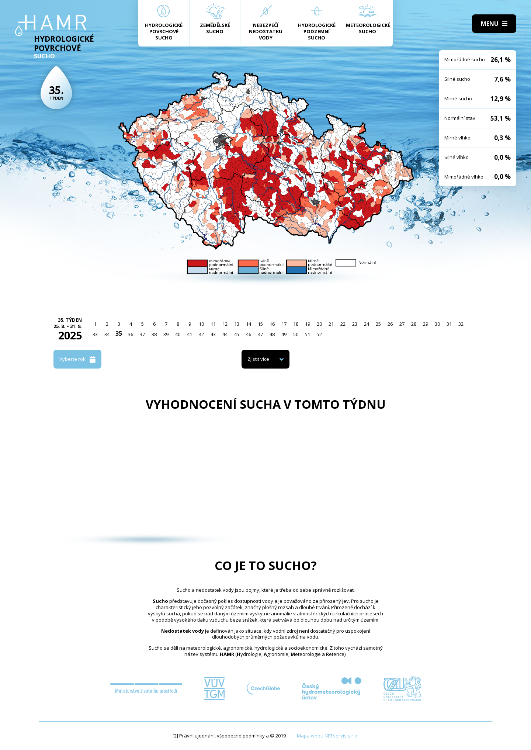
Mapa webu (310, 735)
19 (307, 324)
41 (189, 334)
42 (201, 334)
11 (213, 324)
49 (284, 334)
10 (201, 324)
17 (284, 324)
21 (331, 324)
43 (213, 334)
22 (343, 324)
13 (236, 324)
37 (142, 334)
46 (248, 334)
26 (390, 324)
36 (130, 334)
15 (260, 324)
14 (248, 324)
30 (437, 324)
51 (307, 334)
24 (366, 324)
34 (107, 334)
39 (166, 334)
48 (272, 334)
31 (449, 324)
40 (177, 334)
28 (413, 324)
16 (272, 324)
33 (95, 334)
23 (354, 324)
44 (225, 334)
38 (154, 334)
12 (225, 324)
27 (402, 324)
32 (461, 324)
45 (236, 334)
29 (425, 324)
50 (295, 334)
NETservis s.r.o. (341, 735)
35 (118, 333)
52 (319, 334)
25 (378, 324)
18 (295, 324)
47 (260, 334)
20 (319, 324)
